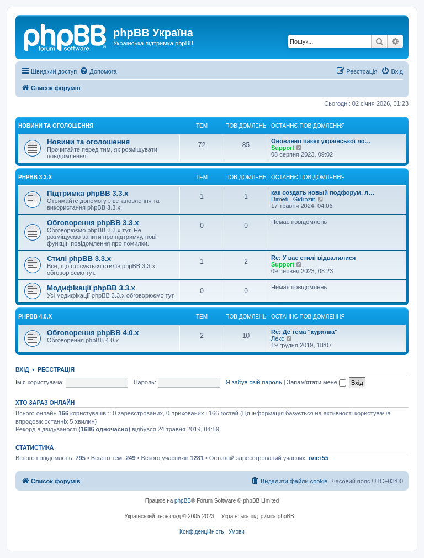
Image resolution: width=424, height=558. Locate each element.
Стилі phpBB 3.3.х (79, 258)
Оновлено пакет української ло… (320, 141)
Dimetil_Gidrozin (293, 199)
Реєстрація (56, 369)
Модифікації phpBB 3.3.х (91, 288)
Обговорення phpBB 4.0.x (93, 332)
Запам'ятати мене (316, 382)
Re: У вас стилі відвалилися (313, 257)
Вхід (22, 369)
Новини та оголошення (55, 126)
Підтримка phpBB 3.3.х (88, 193)
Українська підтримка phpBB (257, 516)
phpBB (182, 501)
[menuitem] (98, 71)
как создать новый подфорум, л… (322, 192)
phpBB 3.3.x (35, 177)
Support (282, 147)
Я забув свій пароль (254, 382)
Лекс (277, 338)
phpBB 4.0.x (35, 317)
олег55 (318, 458)
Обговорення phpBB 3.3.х (93, 222)
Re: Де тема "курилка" (304, 331)
